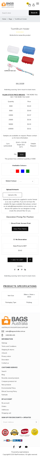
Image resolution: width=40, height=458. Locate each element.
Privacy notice (6, 356)
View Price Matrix (20, 229)
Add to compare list (30, 260)
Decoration (5, 360)
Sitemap (4, 343)
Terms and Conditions (9, 346)
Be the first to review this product (20, 35)
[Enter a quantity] (22, 154)
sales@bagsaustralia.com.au (13, 331)
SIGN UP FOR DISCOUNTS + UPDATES (16, 417)
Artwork (4, 353)
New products (6, 385)
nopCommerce (24, 452)
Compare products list (9, 381)
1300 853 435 (8, 335)
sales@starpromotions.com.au (17, 206)
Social (20, 266)
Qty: (15, 154)
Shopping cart (6, 413)
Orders (4, 406)
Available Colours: (19, 165)
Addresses (5, 410)
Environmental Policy (9, 388)
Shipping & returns (8, 350)
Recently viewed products (10, 378)
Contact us (5, 363)
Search (34, 13)
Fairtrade (5, 395)
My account (5, 403)
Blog (3, 375)
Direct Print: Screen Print (21, 223)
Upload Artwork (12, 190)
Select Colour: (11, 181)
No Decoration (21, 239)
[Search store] (20, 13)
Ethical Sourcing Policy (9, 391)
